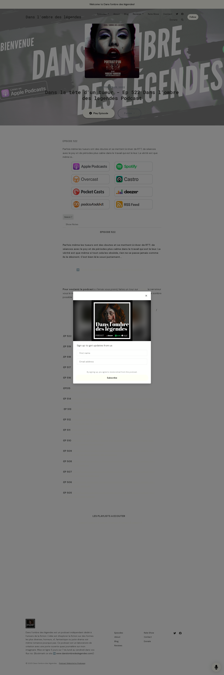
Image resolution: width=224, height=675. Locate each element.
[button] (146, 296)
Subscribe (112, 377)
